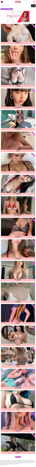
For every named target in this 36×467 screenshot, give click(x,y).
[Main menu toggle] (34, 2)
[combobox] (15, 5)
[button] (18, 2)
